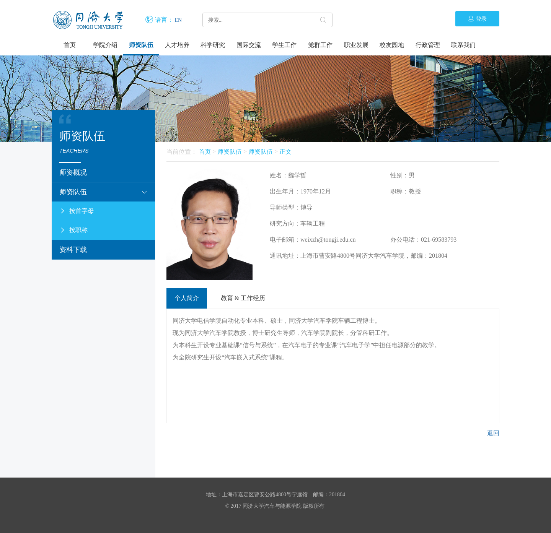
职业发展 (356, 45)
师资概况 (73, 172)
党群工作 (320, 45)
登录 (477, 19)
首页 (70, 45)
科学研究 (213, 45)
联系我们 (463, 45)
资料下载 (73, 249)
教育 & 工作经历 (243, 298)
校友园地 (392, 45)
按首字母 (76, 211)
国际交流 (248, 45)
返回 (493, 433)
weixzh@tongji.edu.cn (327, 239)
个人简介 (186, 298)
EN (178, 20)
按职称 (73, 230)
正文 (285, 151)
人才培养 (177, 45)
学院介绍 (105, 45)
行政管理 (428, 45)
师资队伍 (141, 45)
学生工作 (284, 45)
